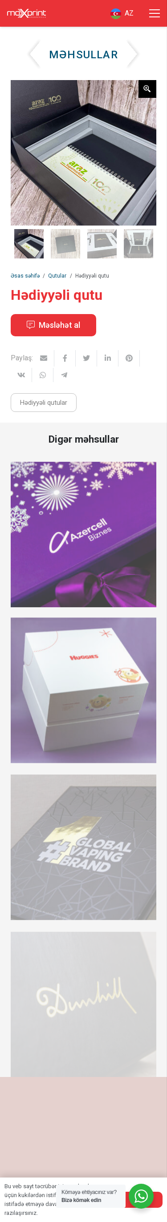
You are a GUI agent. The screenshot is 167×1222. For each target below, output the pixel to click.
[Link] (26, 13)
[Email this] (43, 358)
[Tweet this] (86, 358)
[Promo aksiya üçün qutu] (83, 854)
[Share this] (65, 358)
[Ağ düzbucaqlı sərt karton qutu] (83, 698)
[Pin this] (129, 358)
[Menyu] (154, 13)
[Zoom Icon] (147, 89)
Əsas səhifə (25, 276)
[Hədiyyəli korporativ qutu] (83, 540)
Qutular (57, 276)
